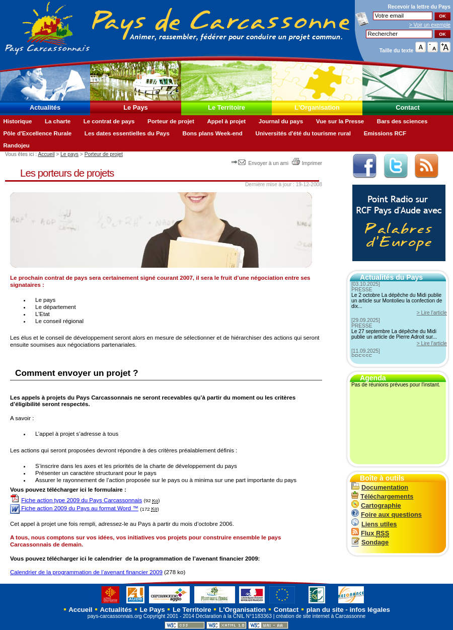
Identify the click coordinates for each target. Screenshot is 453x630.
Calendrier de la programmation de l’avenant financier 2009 (86, 572)
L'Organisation (317, 107)
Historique (17, 121)
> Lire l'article (432, 313)
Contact (408, 107)
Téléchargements (382, 496)
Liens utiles (374, 524)
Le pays (69, 154)
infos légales (369, 609)
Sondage (370, 542)
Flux (370, 533)
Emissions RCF (385, 133)
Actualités (45, 107)
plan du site (325, 609)
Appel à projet (226, 121)
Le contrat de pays (109, 121)
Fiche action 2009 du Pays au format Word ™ (74, 508)
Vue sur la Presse (340, 121)
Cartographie (376, 505)
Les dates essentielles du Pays (127, 133)
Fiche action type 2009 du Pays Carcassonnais (81, 500)
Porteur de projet (170, 121)
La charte (57, 121)
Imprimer (306, 163)
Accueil (46, 154)
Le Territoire (226, 107)
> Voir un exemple (429, 25)
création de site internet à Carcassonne (320, 616)
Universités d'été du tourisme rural (303, 133)
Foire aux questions (386, 514)
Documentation (379, 487)
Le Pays (135, 107)
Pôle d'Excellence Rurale (37, 133)
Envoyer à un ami (260, 163)
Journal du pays (281, 121)
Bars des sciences (402, 121)
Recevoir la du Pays (419, 7)
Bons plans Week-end (212, 133)
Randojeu (16, 145)
